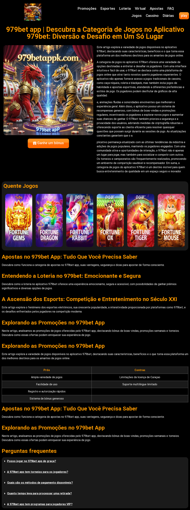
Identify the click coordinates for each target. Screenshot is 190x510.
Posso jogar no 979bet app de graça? (31, 461)
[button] (95, 461)
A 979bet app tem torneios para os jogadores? (37, 472)
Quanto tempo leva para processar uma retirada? (39, 493)
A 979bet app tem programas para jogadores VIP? (39, 504)
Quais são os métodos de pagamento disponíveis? (40, 482)
